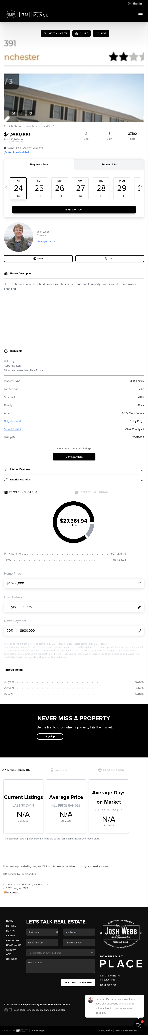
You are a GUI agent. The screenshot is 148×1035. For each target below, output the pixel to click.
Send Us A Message (78, 982)
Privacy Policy (105, 1030)
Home (9, 920)
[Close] (140, 998)
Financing (12, 940)
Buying (10, 930)
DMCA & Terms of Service (128, 1030)
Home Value (13, 945)
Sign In (135, 3)
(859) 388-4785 (108, 984)
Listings (11, 925)
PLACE (66, 1004)
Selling (10, 935)
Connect (11, 959)
